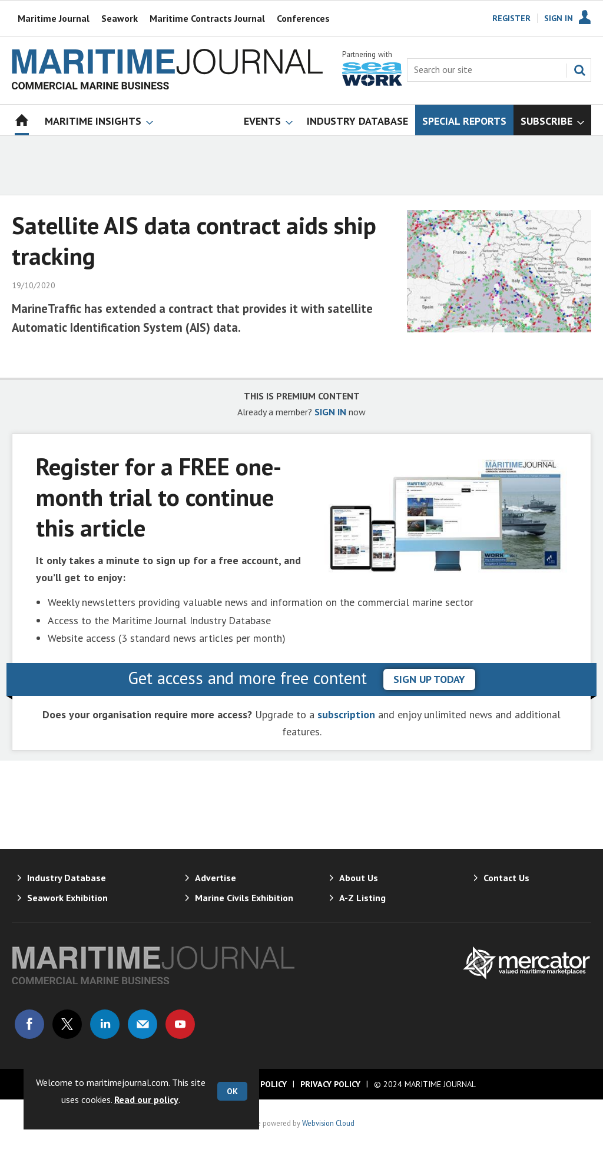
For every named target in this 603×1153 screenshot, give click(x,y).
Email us (142, 1024)
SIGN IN (330, 412)
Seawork (119, 18)
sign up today (429, 679)
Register (511, 18)
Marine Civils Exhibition (244, 898)
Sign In (558, 18)
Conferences (303, 18)
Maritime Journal (54, 18)
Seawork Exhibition (67, 898)
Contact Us (506, 878)
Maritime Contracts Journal (207, 18)
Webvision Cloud (328, 1123)
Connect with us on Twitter (67, 1024)
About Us (358, 878)
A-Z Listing (362, 898)
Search (579, 70)
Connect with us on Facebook (29, 1024)
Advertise (215, 878)
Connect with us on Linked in (105, 1024)
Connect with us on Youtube (180, 1024)
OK (232, 1091)
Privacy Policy (330, 1084)
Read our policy (146, 1099)
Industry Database (66, 878)
